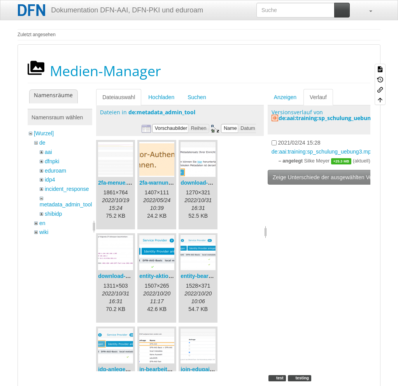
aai (48, 152)
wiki (43, 232)
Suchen (197, 97)
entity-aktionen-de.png (168, 276)
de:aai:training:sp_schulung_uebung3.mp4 (335, 118)
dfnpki (52, 161)
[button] (367, 10)
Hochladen (161, 97)
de (42, 143)
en (42, 223)
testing (302, 378)
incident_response (67, 189)
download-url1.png (205, 183)
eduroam (55, 171)
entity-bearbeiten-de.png (212, 276)
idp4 (50, 179)
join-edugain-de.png (207, 369)
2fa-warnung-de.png (165, 183)
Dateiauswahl (118, 97)
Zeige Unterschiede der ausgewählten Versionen (331, 177)
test (279, 378)
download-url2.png (122, 276)
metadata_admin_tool (66, 204)
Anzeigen (285, 97)
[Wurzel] (44, 133)
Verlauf (318, 97)
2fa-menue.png (117, 183)
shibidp (53, 214)
